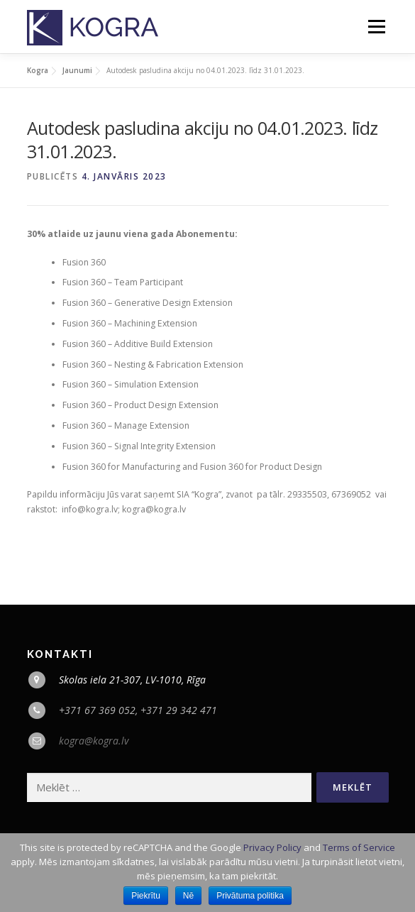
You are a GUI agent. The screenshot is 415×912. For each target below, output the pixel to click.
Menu (375, 27)
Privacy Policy (272, 847)
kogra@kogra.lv (93, 740)
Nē (188, 896)
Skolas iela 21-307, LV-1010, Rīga (132, 679)
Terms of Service (359, 847)
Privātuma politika (250, 896)
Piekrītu (145, 896)
